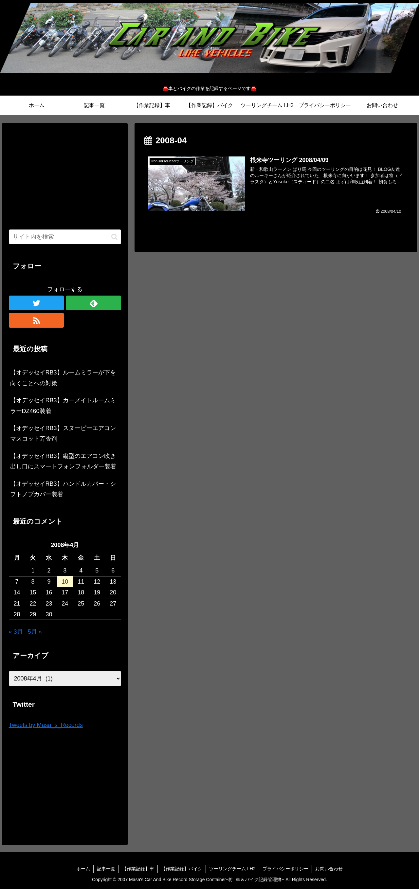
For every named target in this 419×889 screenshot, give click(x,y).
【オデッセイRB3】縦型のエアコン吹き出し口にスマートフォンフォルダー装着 (63, 461)
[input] (65, 236)
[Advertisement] (65, 175)
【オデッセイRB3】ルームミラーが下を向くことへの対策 (63, 377)
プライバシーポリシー (285, 868)
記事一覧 (106, 868)
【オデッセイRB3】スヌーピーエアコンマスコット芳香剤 (63, 433)
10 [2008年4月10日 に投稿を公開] (65, 581)
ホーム (83, 868)
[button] (114, 237)
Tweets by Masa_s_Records (46, 725)
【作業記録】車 (138, 868)
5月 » (35, 631)
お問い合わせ (329, 868)
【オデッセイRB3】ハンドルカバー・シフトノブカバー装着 (63, 489)
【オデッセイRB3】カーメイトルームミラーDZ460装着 (63, 405)
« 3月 (16, 631)
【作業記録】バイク (181, 868)
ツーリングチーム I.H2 (232, 868)
